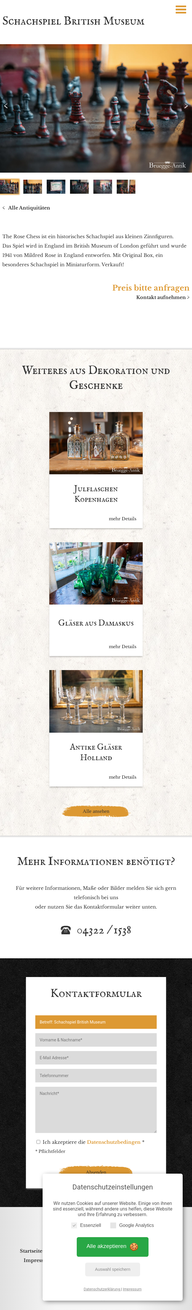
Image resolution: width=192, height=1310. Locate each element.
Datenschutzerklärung (102, 1289)
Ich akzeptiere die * (90, 1142)
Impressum (132, 1289)
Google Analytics (132, 1225)
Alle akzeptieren (113, 1246)
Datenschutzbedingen (114, 1142)
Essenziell (86, 1225)
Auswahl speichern (112, 1269)
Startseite (31, 1251)
